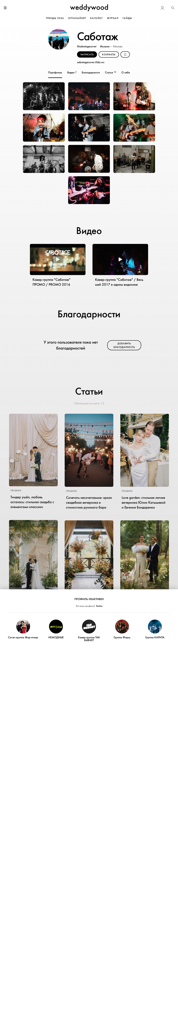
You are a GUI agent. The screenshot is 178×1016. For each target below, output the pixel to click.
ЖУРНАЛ (113, 18)
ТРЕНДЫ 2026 (55, 18)
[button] (172, 8)
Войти (99, 606)
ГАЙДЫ (127, 18)
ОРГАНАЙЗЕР (77, 18)
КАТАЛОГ (96, 18)
